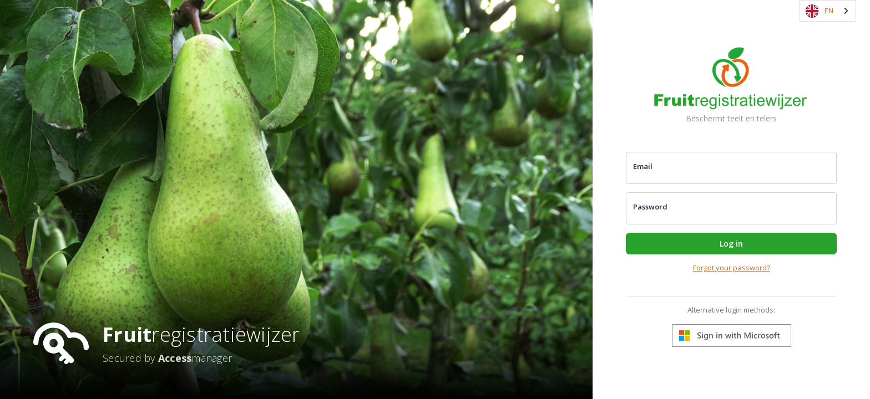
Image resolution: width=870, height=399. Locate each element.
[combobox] (828, 11)
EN (819, 11)
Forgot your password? (731, 268)
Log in (731, 243)
